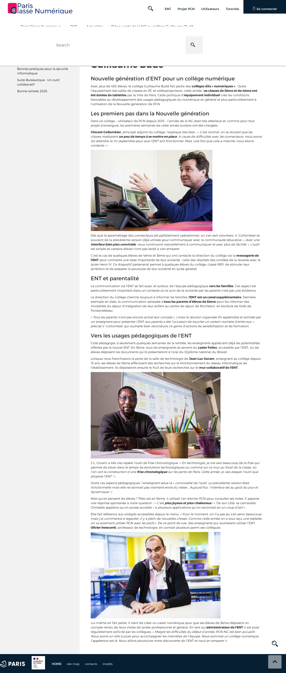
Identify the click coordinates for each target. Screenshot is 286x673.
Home (57, 664)
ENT (73, 27)
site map (73, 664)
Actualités (94, 27)
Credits (108, 664)
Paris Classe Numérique (41, 27)
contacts (91, 664)
